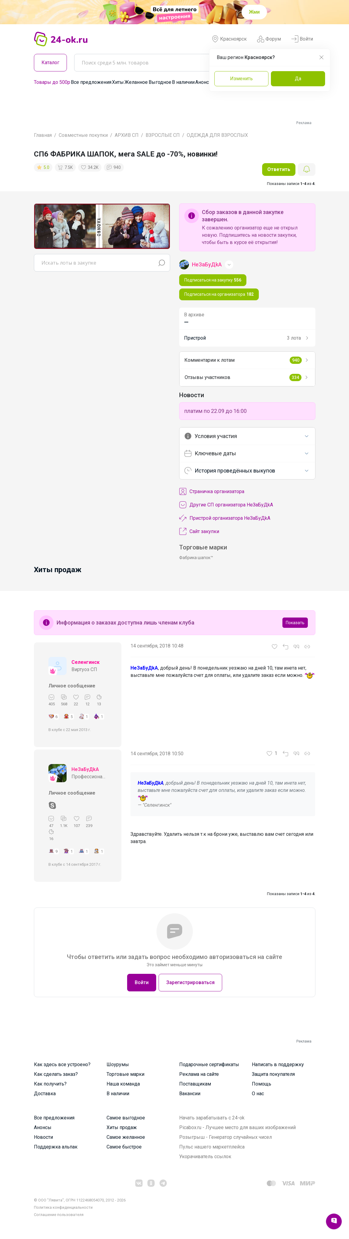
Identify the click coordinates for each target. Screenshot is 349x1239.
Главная (43, 135)
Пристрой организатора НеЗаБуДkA (224, 518)
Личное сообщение (71, 686)
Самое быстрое (124, 1147)
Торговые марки (125, 1074)
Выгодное (160, 82)
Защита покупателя (273, 1074)
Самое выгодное (126, 1118)
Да (298, 78)
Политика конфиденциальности (63, 1207)
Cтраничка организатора (211, 491)
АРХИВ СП (127, 135)
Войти (302, 39)
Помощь (261, 1084)
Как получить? (50, 1084)
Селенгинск (85, 662)
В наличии (183, 82)
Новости (43, 1137)
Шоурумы (118, 1064)
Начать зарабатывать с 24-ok (212, 1118)
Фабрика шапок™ (196, 557)
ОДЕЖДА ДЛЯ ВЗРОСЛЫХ (217, 135)
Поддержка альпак (55, 1147)
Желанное (136, 82)
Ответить (278, 169)
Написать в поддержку (278, 1064)
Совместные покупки (83, 135)
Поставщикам (195, 1084)
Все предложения (91, 82)
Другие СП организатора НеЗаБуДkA (226, 505)
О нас (258, 1093)
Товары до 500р (52, 82)
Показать (295, 622)
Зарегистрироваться (190, 982)
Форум (269, 39)
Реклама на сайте (199, 1074)
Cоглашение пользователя (59, 1214)
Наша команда (123, 1084)
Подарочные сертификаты (209, 1064)
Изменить (241, 78)
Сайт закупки (199, 531)
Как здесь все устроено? (62, 1064)
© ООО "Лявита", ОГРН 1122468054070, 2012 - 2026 (80, 1200)
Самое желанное (126, 1137)
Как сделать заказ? (56, 1074)
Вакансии (189, 1093)
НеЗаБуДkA (85, 769)
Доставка (45, 1093)
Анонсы (204, 82)
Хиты (118, 82)
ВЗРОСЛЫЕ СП (163, 135)
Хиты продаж (122, 1127)
